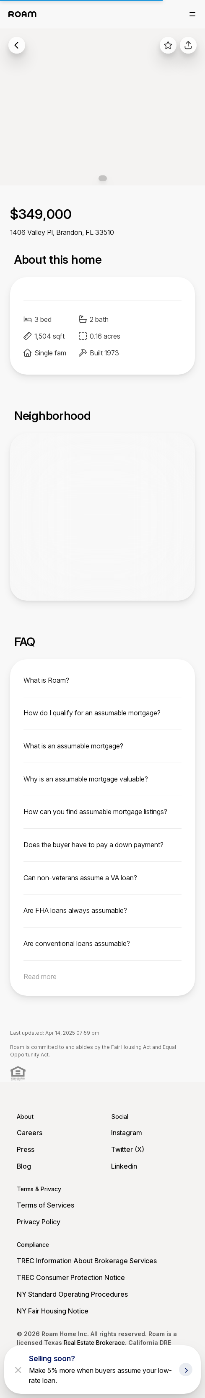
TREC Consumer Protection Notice (71, 1277)
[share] (188, 45)
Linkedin (124, 1166)
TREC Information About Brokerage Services (87, 1261)
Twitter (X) (127, 1149)
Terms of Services (45, 1205)
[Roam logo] (22, 14)
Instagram (126, 1132)
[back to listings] (16, 45)
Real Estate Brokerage (94, 1342)
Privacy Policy (38, 1222)
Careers (29, 1132)
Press (25, 1149)
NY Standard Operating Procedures (72, 1294)
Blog (24, 1166)
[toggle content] (102, 680)
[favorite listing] (168, 45)
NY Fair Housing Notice (52, 1311)
